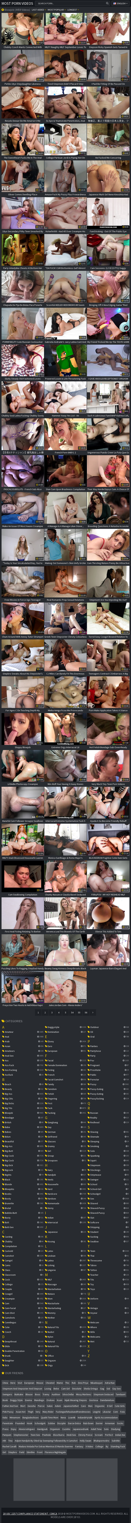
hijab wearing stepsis (76, 1400)
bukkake (18, 1394)
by (107, 1446)
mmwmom (15, 1417)
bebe (56, 1388)
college (99, 1446)
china (5, 1382)
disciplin (61, 1423)
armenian (110, 1423)
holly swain (85, 1440)
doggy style (16, 1400)
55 (79, 1012)
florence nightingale (55, 1452)
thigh (30, 1411)
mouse (40, 1382)
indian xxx (120, 1434)
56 (86, 1012)
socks (120, 1423)
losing (48, 1388)
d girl (109, 1405)
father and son (10, 1405)
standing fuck (118, 1446)
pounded (20, 1423)
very (38, 1411)
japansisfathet (71, 1405)
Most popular (57, 9)
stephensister (21, 1434)
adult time (96, 1429)
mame (60, 1382)
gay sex (116, 1388)
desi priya (83, 1382)
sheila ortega (91, 1388)
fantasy (79, 1446)
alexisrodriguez (27, 1429)
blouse (29, 1394)
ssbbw (51, 1423)
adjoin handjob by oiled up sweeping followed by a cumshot (46, 1440)
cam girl (65, 1388)
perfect (109, 1434)
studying (115, 1429)
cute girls (120, 1405)
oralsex (50, 1400)
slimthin (31, 1452)
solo (106, 1429)
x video (89, 1446)
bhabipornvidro (101, 1440)
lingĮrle (96, 1411)
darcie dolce (74, 1423)
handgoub (42, 1429)
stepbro (12, 1452)
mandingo (39, 1400)
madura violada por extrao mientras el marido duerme (46, 1446)
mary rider (48, 1411)
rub (74, 1382)
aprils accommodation (106, 1417)
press (6, 1429)
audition (56, 1394)
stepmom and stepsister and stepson (22, 1388)
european (29, 1382)
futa (122, 1411)
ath (4, 1440)
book (5, 1400)
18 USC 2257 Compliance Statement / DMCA (30, 1513)
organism (55, 1429)
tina (10, 1440)
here (12, 1382)
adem (58, 1405)
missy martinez (83, 1394)
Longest (73, 9)
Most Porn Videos (17, 3)
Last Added (39, 9)
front (39, 1452)
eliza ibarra (58, 1434)
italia (5, 1417)
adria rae (110, 1382)
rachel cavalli (9, 1446)
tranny (46, 1394)
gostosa (93, 1400)
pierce (41, 1405)
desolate (76, 1388)
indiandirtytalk (85, 1417)
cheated (50, 1382)
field (21, 1452)
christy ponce (85, 1434)
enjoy (13, 1429)
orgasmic (100, 1405)
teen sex (35, 1434)
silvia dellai (68, 1394)
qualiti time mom (49, 1417)
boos (37, 1394)
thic (67, 1382)
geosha (31, 1405)
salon (50, 1405)
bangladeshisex (31, 1417)
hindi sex (71, 1434)
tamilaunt (120, 1394)
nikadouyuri (97, 1382)
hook (29, 1423)
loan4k (71, 1417)
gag (102, 1388)
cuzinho (66, 1429)
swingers (7, 1394)
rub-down (88, 1423)
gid (108, 1388)
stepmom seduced (103, 1394)
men (90, 1405)
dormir (99, 1423)
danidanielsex (107, 1400)
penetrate (8, 1423)
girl (4, 1452)
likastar (107, 1411)
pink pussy (8, 1411)
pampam (7, 1434)
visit (20, 1382)
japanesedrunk (81, 1429)
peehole (46, 1434)
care (83, 1405)
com (115, 1411)
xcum (59, 1400)
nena (63, 1417)
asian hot (20, 1411)
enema (28, 1400)
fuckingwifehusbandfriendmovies (73, 1411)
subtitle (116, 1440)
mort (22, 1405)
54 (72, 1012)
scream (99, 1434)
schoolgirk (40, 1423)
